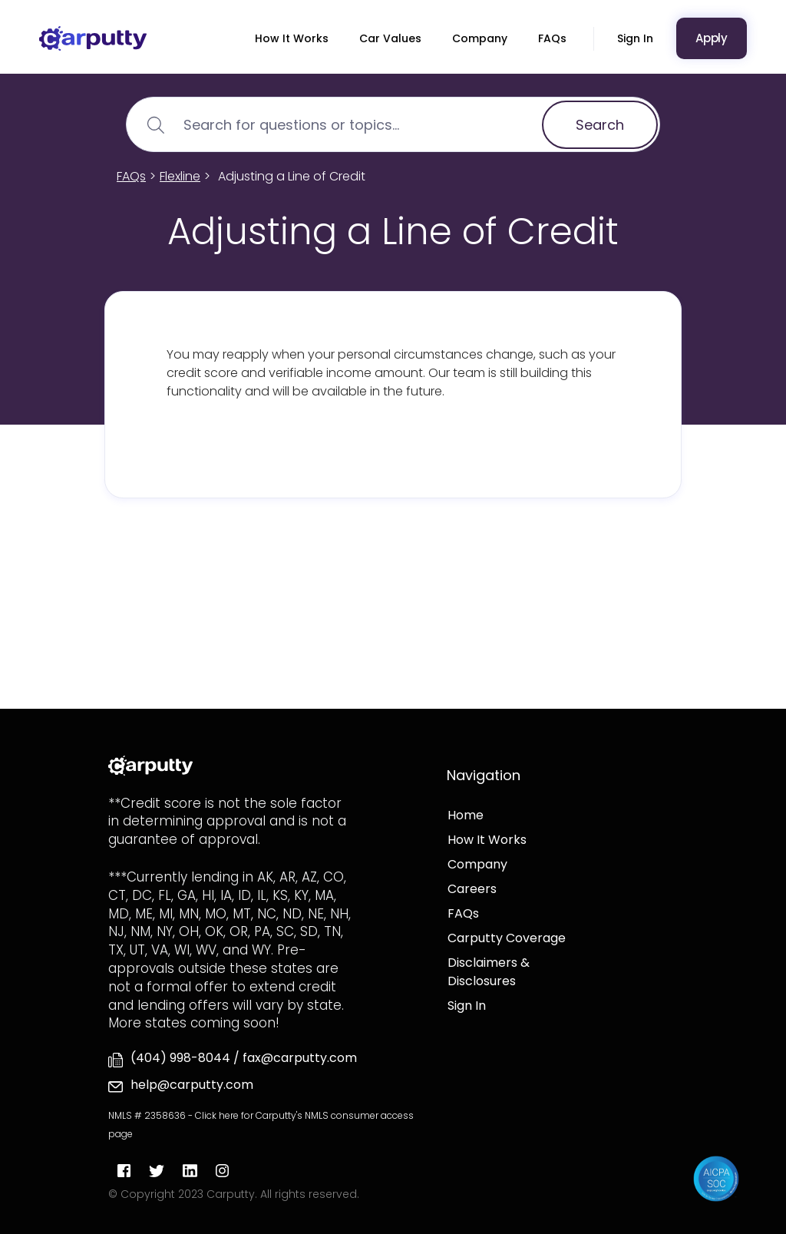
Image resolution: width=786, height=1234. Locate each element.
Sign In (635, 38)
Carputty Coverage (506, 938)
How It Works (292, 38)
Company (479, 38)
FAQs (552, 38)
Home (465, 815)
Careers (472, 889)
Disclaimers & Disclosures (488, 972)
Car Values (390, 38)
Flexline (180, 176)
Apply (711, 38)
